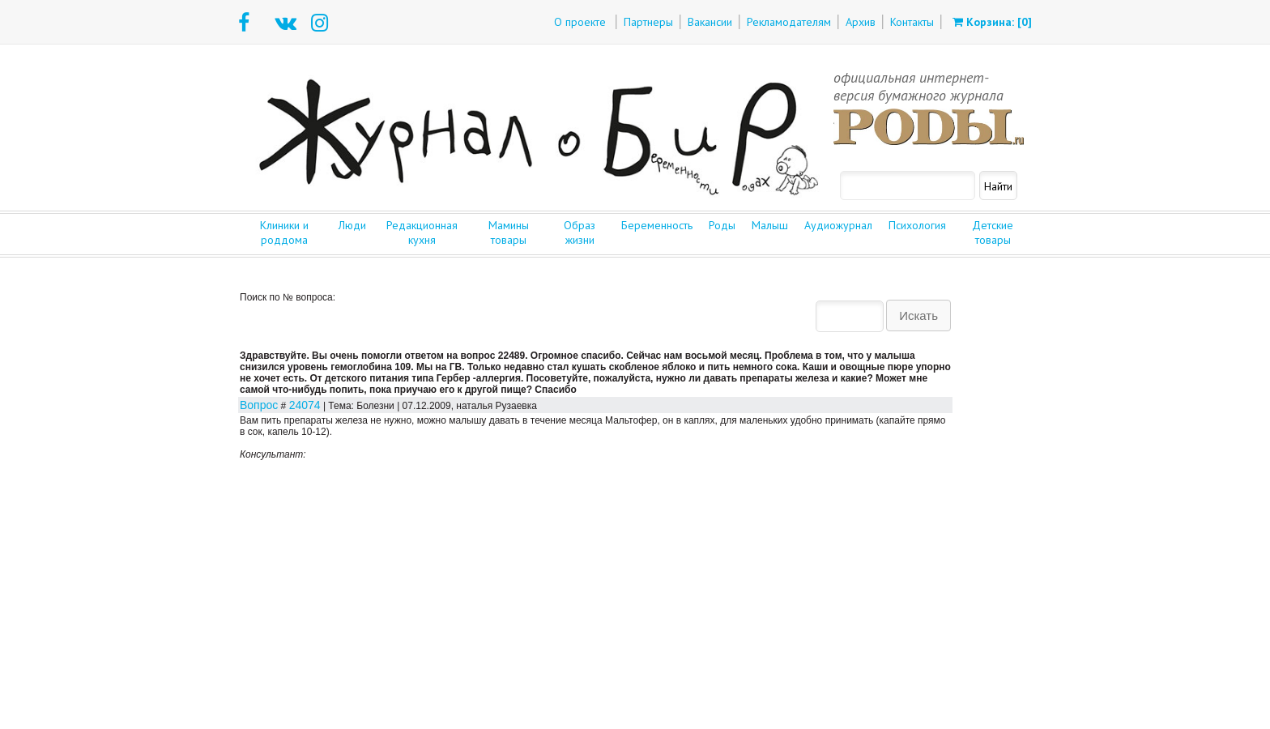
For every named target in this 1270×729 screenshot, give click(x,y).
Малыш (770, 225)
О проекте (580, 22)
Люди (352, 225)
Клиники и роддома (284, 232)
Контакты (912, 22)
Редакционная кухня (422, 232)
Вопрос (259, 405)
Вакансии (710, 22)
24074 (305, 405)
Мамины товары (508, 232)
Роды (722, 225)
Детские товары (992, 232)
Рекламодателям (789, 22)
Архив (861, 22)
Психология (917, 225)
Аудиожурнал (838, 225)
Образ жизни (579, 232)
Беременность (657, 225)
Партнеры (648, 22)
